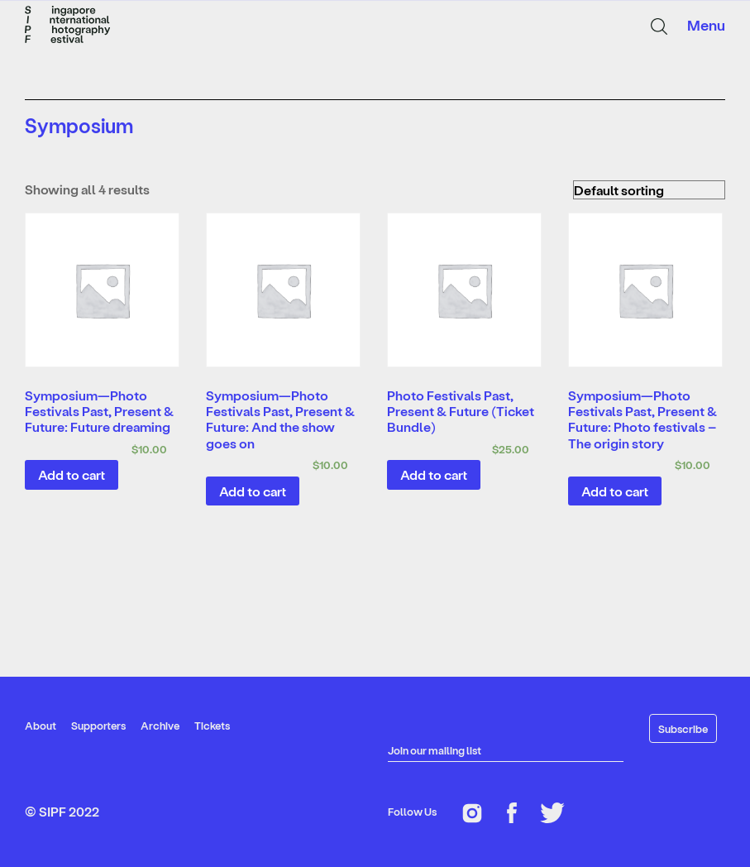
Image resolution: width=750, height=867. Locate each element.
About (40, 725)
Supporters (98, 725)
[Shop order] (649, 189)
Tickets (212, 725)
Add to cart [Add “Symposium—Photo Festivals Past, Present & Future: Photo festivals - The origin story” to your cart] (614, 491)
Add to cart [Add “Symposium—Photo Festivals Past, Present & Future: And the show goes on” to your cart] (252, 491)
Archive (160, 725)
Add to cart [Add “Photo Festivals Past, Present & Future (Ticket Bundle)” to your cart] (433, 474)
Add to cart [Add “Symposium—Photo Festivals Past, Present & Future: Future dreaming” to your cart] (71, 474)
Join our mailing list (434, 750)
